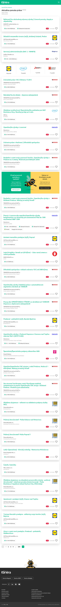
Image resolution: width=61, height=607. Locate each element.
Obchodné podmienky (36, 591)
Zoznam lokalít (5, 593)
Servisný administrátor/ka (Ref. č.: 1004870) (19, 51)
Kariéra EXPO (17, 578)
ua (7, 604)
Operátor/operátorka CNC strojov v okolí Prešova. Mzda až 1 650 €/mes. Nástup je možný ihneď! (25, 367)
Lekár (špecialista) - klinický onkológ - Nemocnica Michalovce (25, 450)
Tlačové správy (5, 596)
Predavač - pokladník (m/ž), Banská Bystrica (19, 319)
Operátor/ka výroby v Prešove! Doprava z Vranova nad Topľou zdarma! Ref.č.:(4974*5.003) (26, 335)
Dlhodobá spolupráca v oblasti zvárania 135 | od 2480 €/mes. (25, 269)
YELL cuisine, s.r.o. (7, 467)
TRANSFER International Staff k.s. (11, 82)
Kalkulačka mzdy (5, 594)
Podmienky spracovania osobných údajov (41, 593)
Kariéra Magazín (7, 578)
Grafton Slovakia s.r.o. (8, 54)
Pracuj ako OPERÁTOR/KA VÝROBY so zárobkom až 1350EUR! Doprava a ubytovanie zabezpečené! (26, 303)
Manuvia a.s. (6, 130)
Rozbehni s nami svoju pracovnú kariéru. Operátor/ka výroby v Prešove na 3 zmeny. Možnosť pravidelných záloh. (26, 158)
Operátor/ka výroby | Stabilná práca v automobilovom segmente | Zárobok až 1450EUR (23, 286)
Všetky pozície (5, 14)
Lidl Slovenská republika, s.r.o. (10, 39)
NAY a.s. (5, 114)
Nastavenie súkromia (36, 598)
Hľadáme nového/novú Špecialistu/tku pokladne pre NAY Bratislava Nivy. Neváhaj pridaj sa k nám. (24, 111)
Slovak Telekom (7, 354)
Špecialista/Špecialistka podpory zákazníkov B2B (21, 351)
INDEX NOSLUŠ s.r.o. (8, 257)
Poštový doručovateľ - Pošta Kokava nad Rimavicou (22, 420)
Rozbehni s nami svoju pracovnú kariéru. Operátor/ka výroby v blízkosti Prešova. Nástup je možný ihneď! (26, 199)
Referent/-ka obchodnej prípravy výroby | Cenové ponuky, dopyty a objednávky (28, 20)
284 (19, 547)
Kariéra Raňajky (28, 578)
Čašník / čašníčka (9, 465)
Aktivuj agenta (16, 189)
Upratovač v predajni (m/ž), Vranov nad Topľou (20, 499)
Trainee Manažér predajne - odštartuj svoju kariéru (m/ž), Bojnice (24, 515)
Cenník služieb (34, 589)
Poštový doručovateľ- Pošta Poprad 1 (17, 434)
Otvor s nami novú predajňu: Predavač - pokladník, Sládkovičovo (22, 532)
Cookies (3, 598)
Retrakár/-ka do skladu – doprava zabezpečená (20, 95)
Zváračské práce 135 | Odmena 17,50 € (17, 80)
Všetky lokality (5, 12)
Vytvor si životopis (45, 188)
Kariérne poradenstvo (36, 594)
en (4, 604)
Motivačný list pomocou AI (37, 596)
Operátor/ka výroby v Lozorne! (14, 127)
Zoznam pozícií (5, 591)
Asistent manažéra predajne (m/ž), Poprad (19, 237)
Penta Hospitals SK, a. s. (9, 452)
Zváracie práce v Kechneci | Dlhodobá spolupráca (21, 142)
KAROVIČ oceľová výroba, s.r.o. (11, 24)
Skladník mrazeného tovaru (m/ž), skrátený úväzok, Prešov (25, 36)
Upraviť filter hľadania (7, 7)
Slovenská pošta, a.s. (8, 407)
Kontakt (3, 589)
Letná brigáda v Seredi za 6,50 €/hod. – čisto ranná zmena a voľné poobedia (25, 253)
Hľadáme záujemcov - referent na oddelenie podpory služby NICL (25, 403)
